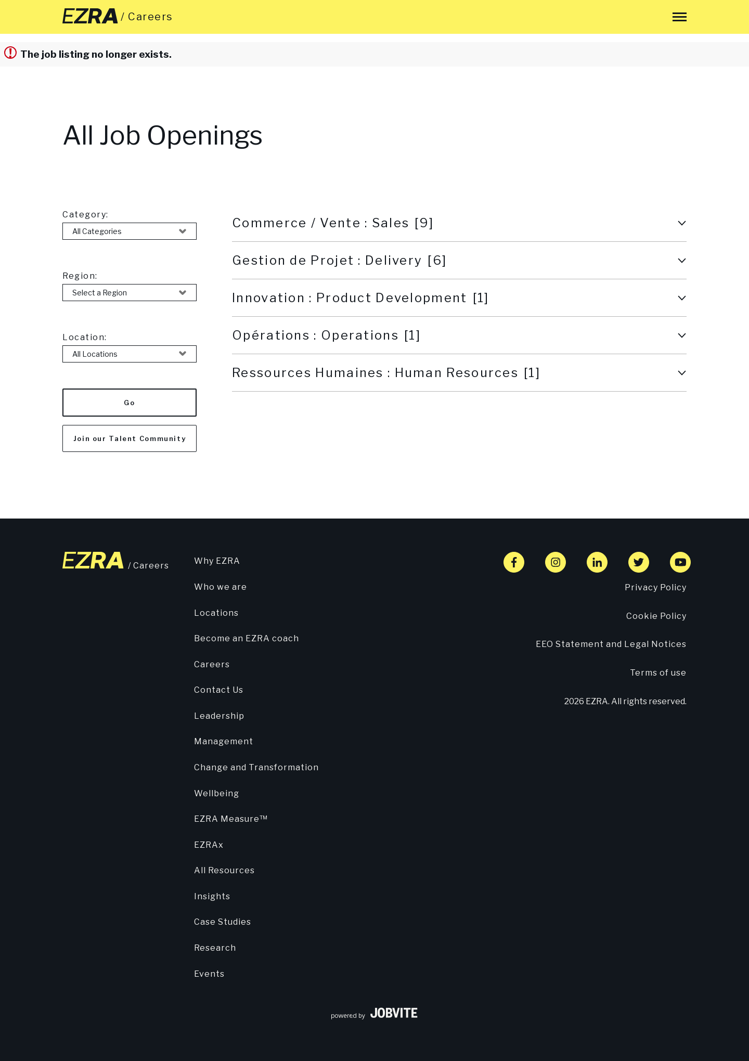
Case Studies (222, 922)
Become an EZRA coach (246, 638)
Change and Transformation (256, 767)
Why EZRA (217, 561)
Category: (85, 214)
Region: (80, 276)
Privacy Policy (656, 587)
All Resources (224, 870)
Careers (212, 664)
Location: (84, 337)
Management (223, 741)
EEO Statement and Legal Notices (611, 644)
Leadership (219, 716)
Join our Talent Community (129, 438)
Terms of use (658, 673)
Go (129, 402)
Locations (216, 613)
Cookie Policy (656, 616)
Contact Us (218, 690)
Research (215, 948)
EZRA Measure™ (231, 819)
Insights (212, 896)
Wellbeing (216, 793)
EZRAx (209, 845)
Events (209, 974)
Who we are (220, 587)
